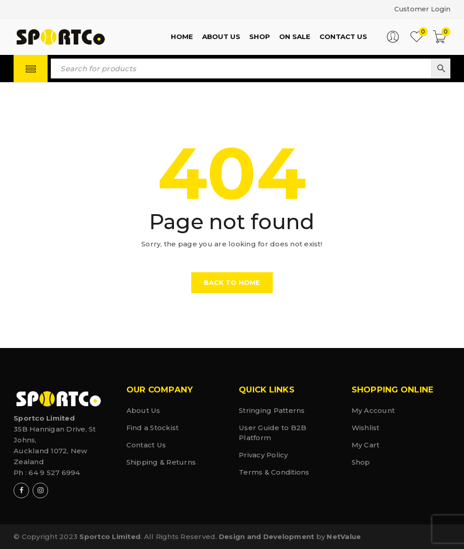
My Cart (366, 445)
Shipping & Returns (161, 462)
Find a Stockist (152, 427)
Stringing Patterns (272, 410)
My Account (373, 410)
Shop (361, 462)
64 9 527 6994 (54, 472)
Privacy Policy (263, 455)
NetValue (344, 536)
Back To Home (232, 283)
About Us (143, 410)
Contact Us (146, 445)
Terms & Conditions (274, 472)
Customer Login (421, 9)
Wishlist (366, 427)
